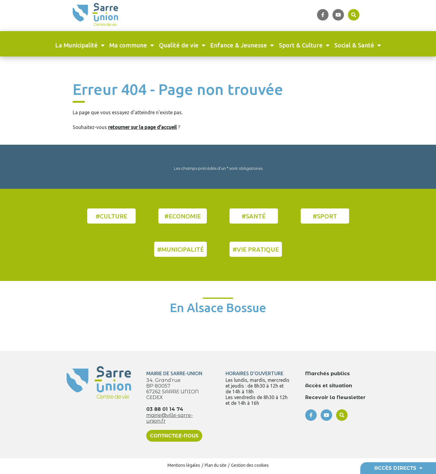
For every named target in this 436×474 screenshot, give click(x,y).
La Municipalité (80, 45)
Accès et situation (328, 386)
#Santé (254, 216)
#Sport (325, 216)
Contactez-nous (174, 436)
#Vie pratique (256, 249)
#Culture (111, 216)
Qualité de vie (182, 45)
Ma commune (131, 45)
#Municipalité (180, 249)
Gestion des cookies (250, 465)
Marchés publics (327, 373)
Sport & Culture (304, 45)
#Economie (182, 216)
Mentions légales (183, 465)
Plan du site (215, 465)
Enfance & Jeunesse (242, 45)
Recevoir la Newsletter (335, 397)
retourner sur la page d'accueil (142, 127)
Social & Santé (357, 45)
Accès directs (398, 468)
